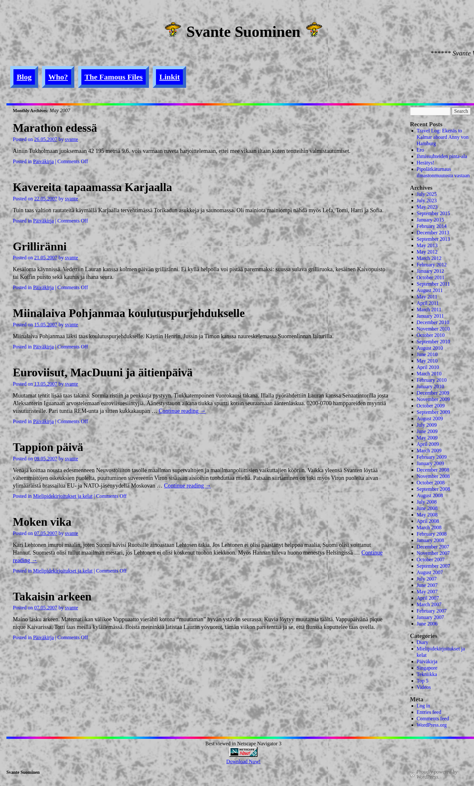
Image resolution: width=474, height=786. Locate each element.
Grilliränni (40, 246)
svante (71, 139)
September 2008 (433, 489)
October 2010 (431, 335)
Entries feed (429, 712)
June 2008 (427, 508)
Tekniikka (427, 674)
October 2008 (431, 482)
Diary (422, 642)
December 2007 (433, 546)
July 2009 (427, 425)
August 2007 (430, 572)
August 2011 (430, 290)
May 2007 (427, 591)
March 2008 (429, 527)
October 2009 (431, 405)
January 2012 (430, 271)
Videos (424, 687)
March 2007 (429, 604)
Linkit (169, 77)
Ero (420, 150)
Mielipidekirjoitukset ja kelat (63, 496)
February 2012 (432, 264)
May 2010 (427, 361)
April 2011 (428, 303)
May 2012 (427, 252)
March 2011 (429, 309)
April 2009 (428, 444)
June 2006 (427, 623)
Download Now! (243, 761)
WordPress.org (432, 725)
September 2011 (433, 284)
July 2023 (427, 200)
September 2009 (433, 412)
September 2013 (433, 239)
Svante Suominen (243, 31)
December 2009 (433, 393)
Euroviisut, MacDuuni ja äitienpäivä (102, 372)
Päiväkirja (43, 161)
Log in (423, 705)
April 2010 (428, 367)
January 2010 (430, 386)
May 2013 (427, 245)
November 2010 (433, 328)
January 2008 (430, 540)
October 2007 (431, 559)
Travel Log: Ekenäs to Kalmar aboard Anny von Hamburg (443, 137)
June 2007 (427, 585)
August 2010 (430, 348)
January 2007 (430, 617)
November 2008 (433, 476)
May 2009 (427, 437)
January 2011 (430, 316)
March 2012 (429, 258)
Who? (58, 77)
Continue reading (182, 411)
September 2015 (433, 213)
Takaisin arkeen (52, 596)
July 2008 (427, 502)
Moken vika (42, 521)
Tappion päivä (48, 447)
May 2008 (427, 514)
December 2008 (433, 469)
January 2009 (430, 463)
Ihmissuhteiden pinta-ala (442, 156)
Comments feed (433, 718)
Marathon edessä (55, 127)
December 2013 (433, 232)
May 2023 (427, 207)
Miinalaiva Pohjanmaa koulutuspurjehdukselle (129, 313)
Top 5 (423, 680)
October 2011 (431, 277)
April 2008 (428, 521)
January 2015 (430, 219)
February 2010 (432, 380)
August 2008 (430, 495)
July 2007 (427, 578)
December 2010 (433, 322)
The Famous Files (114, 77)
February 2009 (432, 457)
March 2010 (429, 373)
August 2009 (430, 418)
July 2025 (427, 194)
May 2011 (427, 296)
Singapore (427, 668)
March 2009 (429, 450)
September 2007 (433, 566)
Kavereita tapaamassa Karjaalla (92, 187)
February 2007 (432, 611)
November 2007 (433, 553)
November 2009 (433, 399)
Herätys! (425, 162)
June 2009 (427, 431)
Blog (24, 77)
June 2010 (427, 354)
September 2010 (433, 341)
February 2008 (432, 534)
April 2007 (428, 598)
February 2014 (432, 226)
